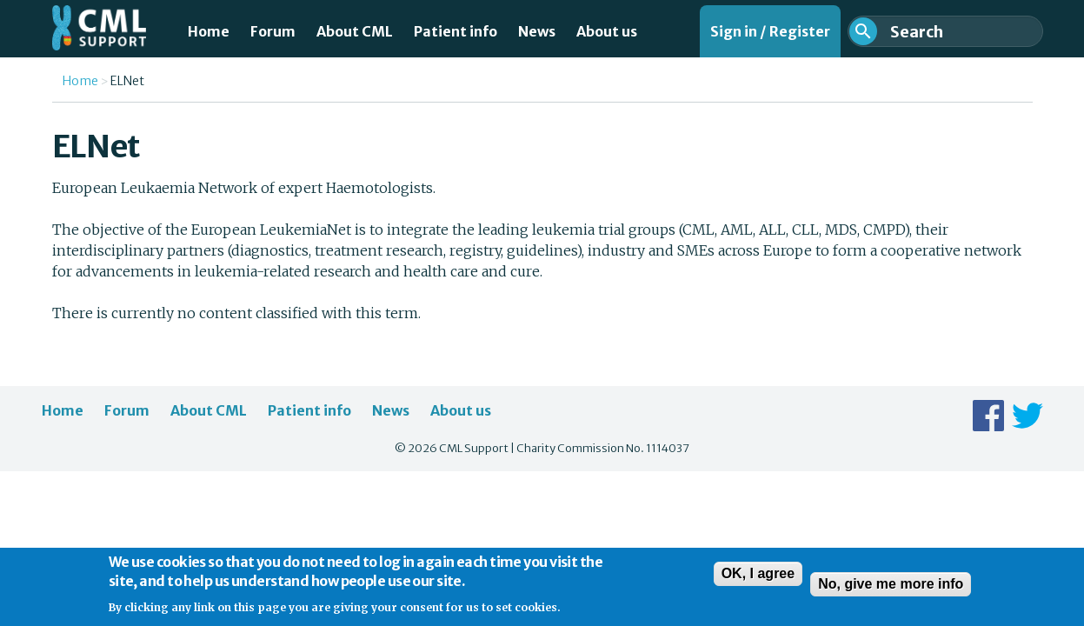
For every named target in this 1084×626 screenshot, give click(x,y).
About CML (354, 31)
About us (606, 31)
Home (208, 31)
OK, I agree (758, 580)
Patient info (455, 31)
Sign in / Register (770, 31)
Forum (273, 31)
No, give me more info (890, 590)
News (536, 31)
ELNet (127, 81)
